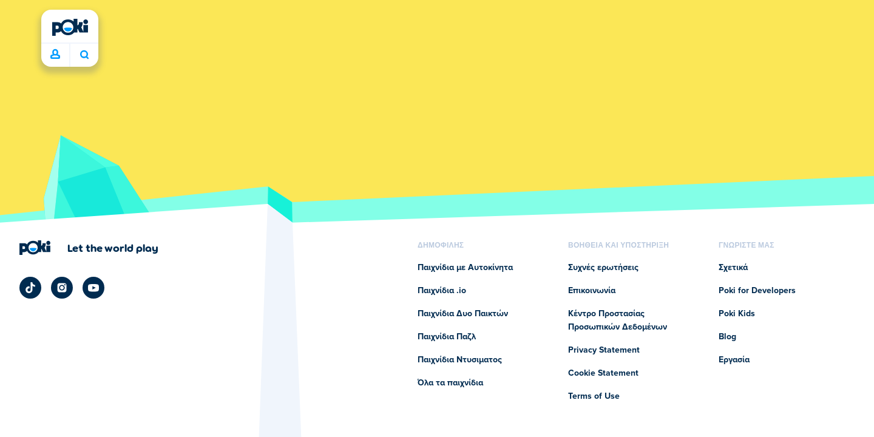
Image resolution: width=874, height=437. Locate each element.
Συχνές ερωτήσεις (603, 267)
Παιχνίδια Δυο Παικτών (463, 314)
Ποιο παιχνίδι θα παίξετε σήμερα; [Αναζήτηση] (84, 54)
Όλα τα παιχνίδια (450, 383)
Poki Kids (737, 314)
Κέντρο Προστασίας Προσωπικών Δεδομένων (617, 320)
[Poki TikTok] (30, 288)
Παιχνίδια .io (442, 290)
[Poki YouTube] (93, 288)
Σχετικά (733, 267)
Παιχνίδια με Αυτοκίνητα (465, 267)
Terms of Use (594, 396)
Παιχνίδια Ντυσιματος (460, 360)
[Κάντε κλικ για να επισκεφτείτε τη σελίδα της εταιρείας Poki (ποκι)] (88, 247)
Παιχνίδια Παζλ (447, 337)
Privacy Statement (604, 350)
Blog (727, 337)
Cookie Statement (603, 373)
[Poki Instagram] (62, 288)
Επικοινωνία (591, 290)
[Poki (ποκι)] (70, 27)
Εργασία (734, 360)
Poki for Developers (757, 290)
